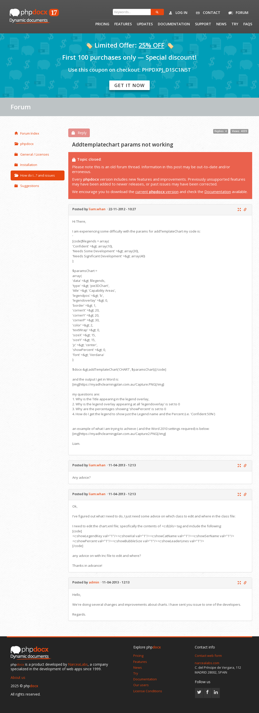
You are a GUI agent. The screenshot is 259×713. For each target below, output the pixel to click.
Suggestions (26, 185)
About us (18, 677)
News (221, 24)
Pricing (102, 24)
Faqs (247, 24)
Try (234, 24)
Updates (145, 24)
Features (123, 24)
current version (157, 191)
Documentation (174, 24)
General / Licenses (31, 154)
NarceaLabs (78, 664)
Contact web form (208, 655)
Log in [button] (176, 13)
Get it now (129, 85)
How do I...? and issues (34, 175)
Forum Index (26, 133)
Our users (141, 685)
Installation (25, 164)
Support (203, 24)
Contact (207, 13)
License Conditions (147, 691)
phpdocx (24, 143)
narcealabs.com (207, 663)
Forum (237, 13)
